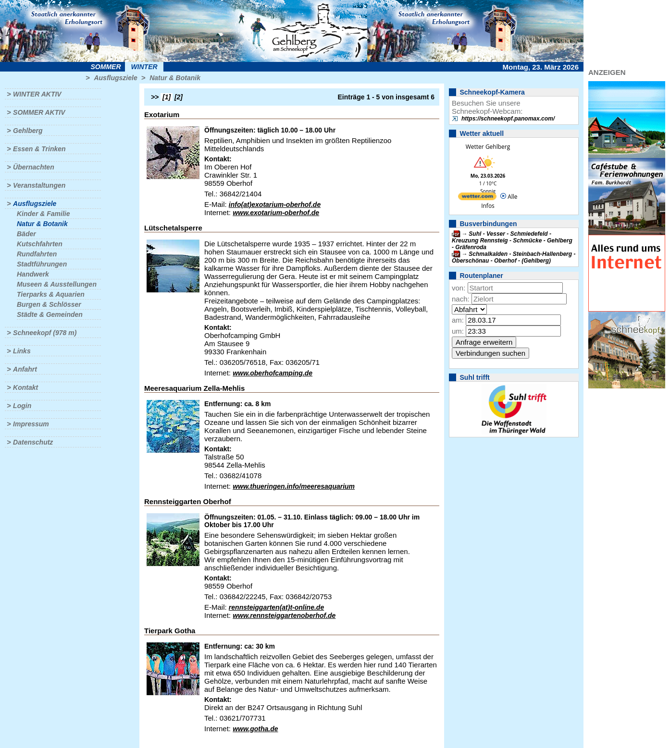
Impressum (31, 424)
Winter (144, 67)
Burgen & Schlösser (49, 304)
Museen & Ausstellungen (57, 284)
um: (458, 331)
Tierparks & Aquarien (51, 294)
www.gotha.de (255, 729)
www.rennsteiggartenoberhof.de (284, 615)
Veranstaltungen (39, 185)
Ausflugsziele (115, 78)
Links (22, 351)
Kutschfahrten (39, 244)
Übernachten (33, 167)
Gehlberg (27, 130)
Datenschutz (33, 442)
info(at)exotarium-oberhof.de (275, 204)
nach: (461, 299)
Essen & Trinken (39, 149)
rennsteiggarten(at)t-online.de (276, 607)
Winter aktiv (37, 94)
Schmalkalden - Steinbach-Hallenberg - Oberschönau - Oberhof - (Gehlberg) (513, 257)
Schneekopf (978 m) (44, 333)
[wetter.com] (477, 198)
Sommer (106, 67)
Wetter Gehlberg (488, 147)
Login (22, 406)
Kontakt (25, 387)
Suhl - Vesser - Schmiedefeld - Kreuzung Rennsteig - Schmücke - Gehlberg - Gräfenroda (512, 240)
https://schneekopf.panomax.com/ (508, 118)
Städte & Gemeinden (50, 314)
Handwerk (33, 274)
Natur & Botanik (174, 78)
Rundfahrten (37, 254)
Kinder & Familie (43, 213)
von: (458, 288)
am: (458, 320)
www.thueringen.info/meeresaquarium (294, 486)
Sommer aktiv (39, 112)
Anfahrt (25, 369)
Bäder (26, 234)
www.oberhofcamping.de (272, 373)
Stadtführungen (42, 264)
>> (155, 97)
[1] (167, 97)
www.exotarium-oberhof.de (276, 213)
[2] (179, 97)
